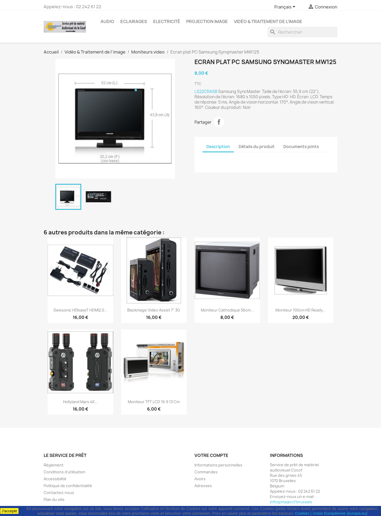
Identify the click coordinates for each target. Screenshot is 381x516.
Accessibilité (55, 478)
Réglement (54, 465)
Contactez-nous (59, 492)
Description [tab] (218, 146)
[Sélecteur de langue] (285, 7)
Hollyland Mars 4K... (80, 401)
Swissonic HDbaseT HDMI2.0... (80, 310)
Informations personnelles (218, 465)
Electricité (166, 21)
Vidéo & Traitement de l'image (268, 21)
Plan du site (54, 499)
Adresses (203, 485)
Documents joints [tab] (301, 146)
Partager (219, 122)
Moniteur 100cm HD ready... (300, 310)
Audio (107, 21)
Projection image (207, 21)
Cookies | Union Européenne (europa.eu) (331, 513)
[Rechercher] (302, 32)
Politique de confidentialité (68, 485)
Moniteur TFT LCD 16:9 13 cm (154, 401)
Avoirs (200, 478)
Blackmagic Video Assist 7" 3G (153, 310)
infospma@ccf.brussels (291, 501)
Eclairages (133, 21)
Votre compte (211, 455)
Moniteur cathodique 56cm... (227, 310)
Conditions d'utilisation (64, 471)
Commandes (205, 471)
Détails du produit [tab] (257, 146)
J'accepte (9, 511)
